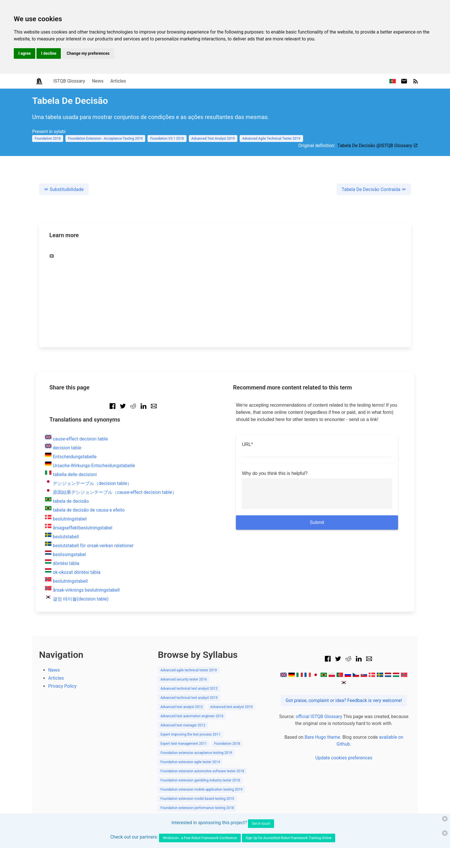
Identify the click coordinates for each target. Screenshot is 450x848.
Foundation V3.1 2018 (167, 139)
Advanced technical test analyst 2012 (189, 689)
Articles (118, 81)
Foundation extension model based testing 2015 (197, 799)
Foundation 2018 (48, 139)
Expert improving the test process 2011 (190, 734)
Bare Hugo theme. (322, 737)
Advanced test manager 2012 (182, 725)
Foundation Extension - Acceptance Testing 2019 (105, 139)
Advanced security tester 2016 (183, 679)
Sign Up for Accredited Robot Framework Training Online (288, 838)
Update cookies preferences (343, 758)
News (97, 81)
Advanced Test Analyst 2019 (213, 139)
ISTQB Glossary (69, 81)
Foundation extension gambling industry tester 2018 (200, 780)
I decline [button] (48, 53)
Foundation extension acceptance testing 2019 (196, 753)
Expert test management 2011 (183, 744)
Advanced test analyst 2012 (181, 707)
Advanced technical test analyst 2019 (189, 698)
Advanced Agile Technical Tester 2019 (271, 139)
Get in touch (261, 824)
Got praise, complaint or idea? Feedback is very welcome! (344, 700)
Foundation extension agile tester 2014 (190, 762)
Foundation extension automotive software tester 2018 (202, 771)
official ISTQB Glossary (319, 716)
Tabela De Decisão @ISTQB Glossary (378, 145)
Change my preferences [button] (88, 53)
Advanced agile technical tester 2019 (188, 670)
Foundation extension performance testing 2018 (197, 808)
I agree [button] (24, 53)
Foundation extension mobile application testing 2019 (201, 789)
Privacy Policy (62, 686)
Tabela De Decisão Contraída (374, 189)
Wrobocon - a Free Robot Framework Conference (200, 838)
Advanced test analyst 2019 (231, 707)
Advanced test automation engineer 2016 (191, 716)
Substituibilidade (64, 189)
